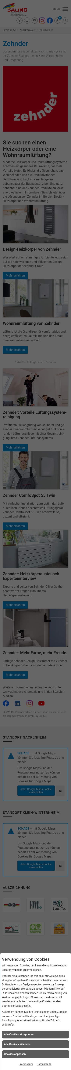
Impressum (26, 1064)
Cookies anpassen (15, 1054)
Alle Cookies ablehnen (17, 1044)
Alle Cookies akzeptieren (19, 1034)
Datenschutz (44, 1064)
